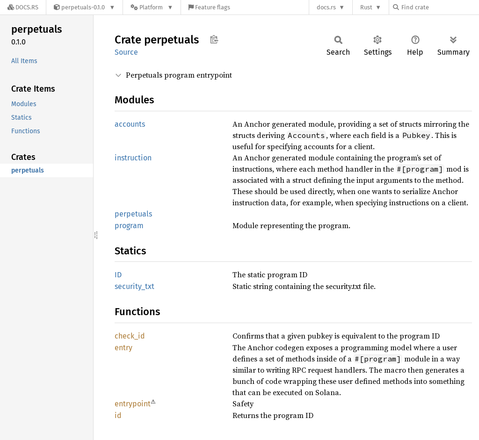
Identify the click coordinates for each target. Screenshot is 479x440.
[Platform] (152, 7)
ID (118, 274)
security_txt (134, 286)
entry (123, 347)
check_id (130, 336)
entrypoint (133, 403)
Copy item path (214, 39)
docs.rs (326, 7)
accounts (130, 124)
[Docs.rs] (23, 7)
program (129, 225)
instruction (133, 157)
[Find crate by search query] (439, 7)
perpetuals (133, 213)
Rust (366, 7)
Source (126, 52)
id (118, 415)
